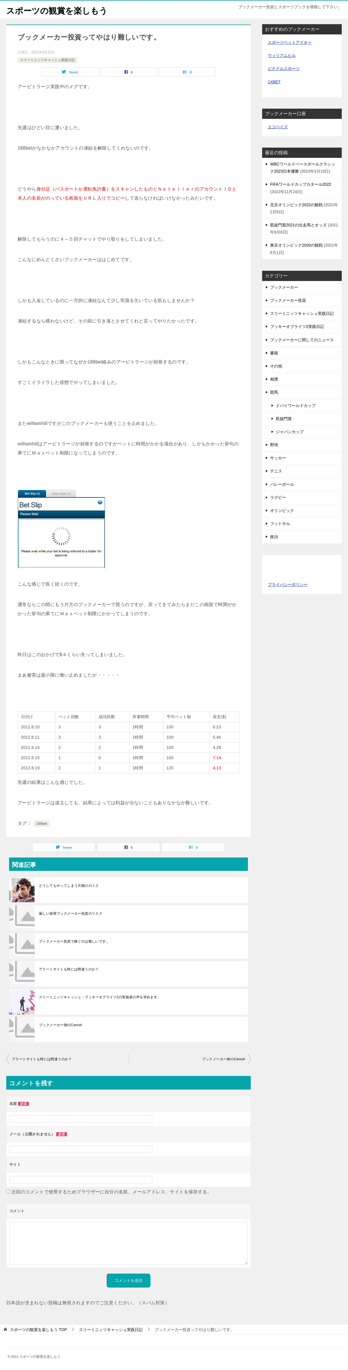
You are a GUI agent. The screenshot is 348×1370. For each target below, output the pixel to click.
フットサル (280, 523)
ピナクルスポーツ (284, 68)
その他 (276, 366)
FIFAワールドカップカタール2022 (300, 184)
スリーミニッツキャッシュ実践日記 (47, 60)
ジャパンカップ (290, 431)
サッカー (278, 458)
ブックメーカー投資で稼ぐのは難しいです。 (74, 941)
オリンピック (282, 510)
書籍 (274, 353)
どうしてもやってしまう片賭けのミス (69, 886)
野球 (274, 445)
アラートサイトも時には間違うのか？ (69, 969)
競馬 (274, 392)
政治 (274, 536)
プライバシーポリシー (288, 584)
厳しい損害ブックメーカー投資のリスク (70, 914)
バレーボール (282, 484)
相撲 (274, 379)
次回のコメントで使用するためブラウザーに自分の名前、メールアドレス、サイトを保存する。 (111, 1191)
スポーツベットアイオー (290, 42)
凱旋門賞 (284, 418)
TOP (38, 1329)
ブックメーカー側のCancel (60, 1025)
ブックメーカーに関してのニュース (302, 340)
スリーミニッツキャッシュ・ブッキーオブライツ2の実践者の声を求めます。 (100, 997)
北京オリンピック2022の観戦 (296, 204)
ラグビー (278, 497)
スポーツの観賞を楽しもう (58, 9)
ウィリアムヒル (282, 55)
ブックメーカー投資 (288, 300)
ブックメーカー (284, 287)
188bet (41, 824)
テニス (276, 471)
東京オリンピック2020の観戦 (296, 245)
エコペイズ (278, 127)
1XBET (274, 82)
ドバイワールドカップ (296, 405)
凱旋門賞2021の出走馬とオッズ (298, 225)
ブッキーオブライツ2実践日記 (297, 326)
